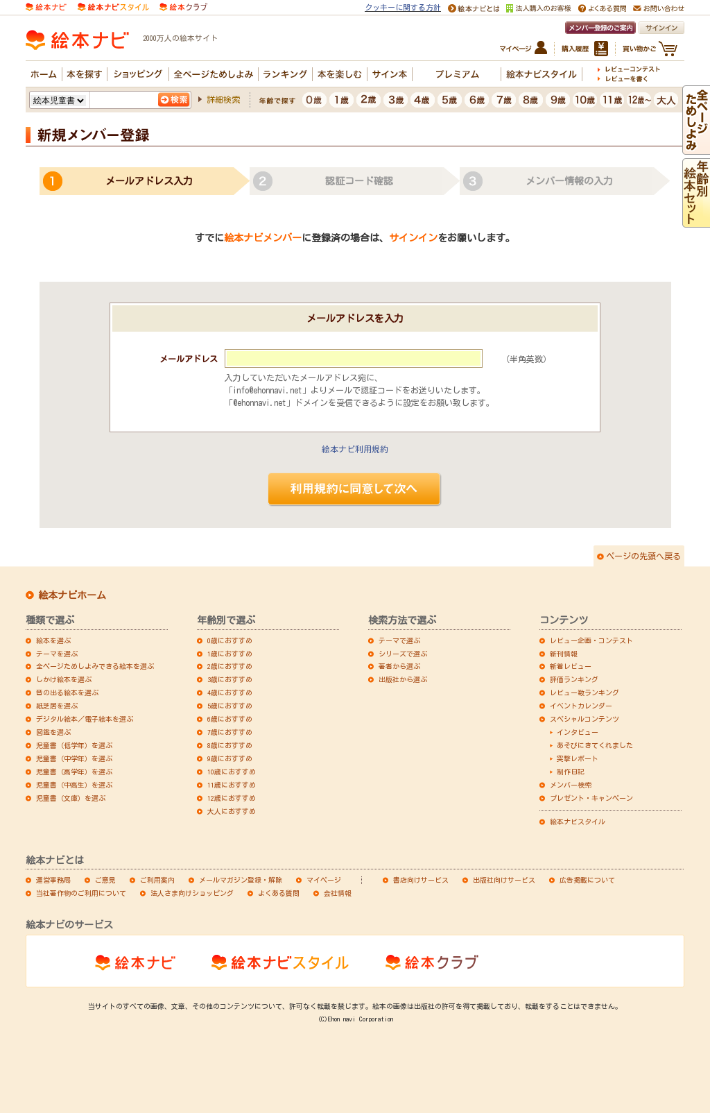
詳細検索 (223, 99)
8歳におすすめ (229, 745)
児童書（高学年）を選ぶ (74, 771)
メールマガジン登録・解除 (240, 879)
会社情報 (338, 893)
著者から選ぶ (399, 666)
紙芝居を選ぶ (57, 705)
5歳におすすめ (229, 705)
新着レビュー (570, 666)
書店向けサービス (421, 879)
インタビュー (577, 732)
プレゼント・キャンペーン (591, 798)
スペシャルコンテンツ (584, 718)
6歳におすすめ (229, 718)
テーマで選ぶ (399, 640)
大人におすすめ (231, 811)
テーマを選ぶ (57, 653)
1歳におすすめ (229, 653)
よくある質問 (279, 893)
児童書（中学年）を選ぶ (74, 758)
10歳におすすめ (231, 771)
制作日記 (571, 771)
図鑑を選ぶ (53, 732)
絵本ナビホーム (72, 595)
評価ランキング (574, 679)
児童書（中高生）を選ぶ (74, 784)
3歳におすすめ (229, 679)
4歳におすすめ (229, 692)
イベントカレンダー (581, 705)
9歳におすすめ (229, 758)
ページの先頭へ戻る (643, 556)
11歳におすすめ (231, 784)
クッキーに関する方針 (403, 7)
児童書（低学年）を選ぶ (74, 745)
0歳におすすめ (229, 640)
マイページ (323, 879)
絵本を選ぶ (53, 640)
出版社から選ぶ (403, 679)
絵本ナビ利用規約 (355, 449)
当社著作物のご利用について (81, 893)
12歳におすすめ (231, 798)
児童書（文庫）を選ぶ (70, 798)
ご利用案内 (157, 879)
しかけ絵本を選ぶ (64, 679)
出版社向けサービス (504, 879)
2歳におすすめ (229, 666)
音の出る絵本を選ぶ (67, 692)
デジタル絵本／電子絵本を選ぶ (84, 718)
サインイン (413, 238)
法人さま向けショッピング (192, 893)
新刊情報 (564, 653)
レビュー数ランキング (584, 692)
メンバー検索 (570, 784)
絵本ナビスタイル (577, 821)
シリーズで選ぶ (403, 653)
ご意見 (105, 879)
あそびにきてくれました (595, 745)
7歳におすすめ (229, 732)
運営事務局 (53, 879)
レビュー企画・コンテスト (591, 640)
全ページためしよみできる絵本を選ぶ (95, 666)
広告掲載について (587, 879)
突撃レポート (577, 758)
